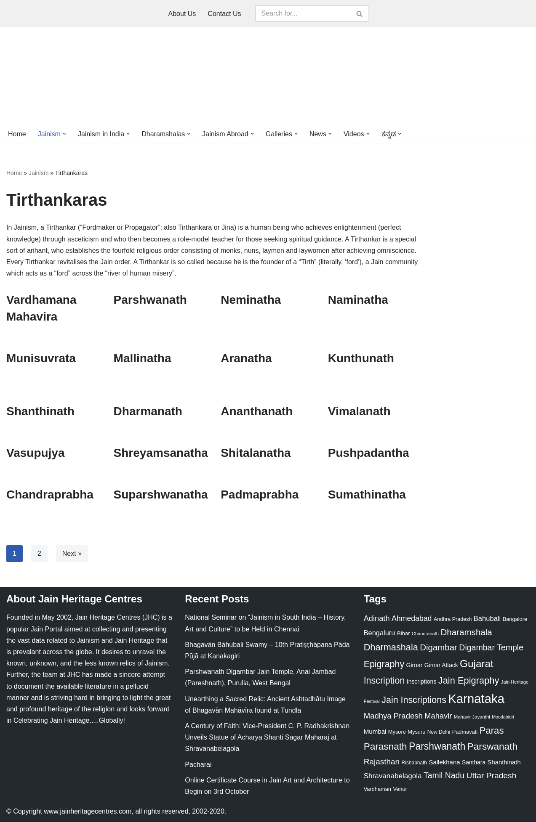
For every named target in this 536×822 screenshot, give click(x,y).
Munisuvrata (41, 358)
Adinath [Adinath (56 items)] (377, 618)
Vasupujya (35, 452)
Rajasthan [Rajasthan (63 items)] (382, 761)
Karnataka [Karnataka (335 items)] (476, 698)
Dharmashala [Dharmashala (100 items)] (391, 647)
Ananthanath (257, 411)
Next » (72, 553)
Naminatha (358, 299)
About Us (182, 13)
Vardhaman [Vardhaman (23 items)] (377, 789)
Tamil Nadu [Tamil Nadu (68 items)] (444, 775)
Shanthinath (40, 411)
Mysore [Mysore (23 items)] (397, 732)
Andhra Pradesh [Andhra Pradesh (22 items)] (453, 619)
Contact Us (224, 13)
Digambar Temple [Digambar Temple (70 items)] (491, 647)
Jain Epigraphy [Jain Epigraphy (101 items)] (468, 680)
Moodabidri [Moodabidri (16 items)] (503, 716)
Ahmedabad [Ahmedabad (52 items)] (412, 618)
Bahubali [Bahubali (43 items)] (487, 619)
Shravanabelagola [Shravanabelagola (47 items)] (393, 776)
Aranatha (246, 358)
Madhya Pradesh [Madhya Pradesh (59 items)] (393, 715)
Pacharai (198, 764)
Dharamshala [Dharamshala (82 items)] (466, 632)
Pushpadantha (368, 452)
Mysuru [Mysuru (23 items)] (416, 732)
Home (17, 134)
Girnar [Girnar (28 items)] (414, 665)
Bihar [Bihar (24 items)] (403, 633)
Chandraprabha (49, 494)
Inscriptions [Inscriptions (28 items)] (422, 681)
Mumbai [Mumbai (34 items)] (375, 731)
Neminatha (251, 299)
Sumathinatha (367, 494)
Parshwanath (150, 299)
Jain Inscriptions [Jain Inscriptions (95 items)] (413, 700)
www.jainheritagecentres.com (87, 811)
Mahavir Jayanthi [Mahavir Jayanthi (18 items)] (472, 716)
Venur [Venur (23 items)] (400, 789)
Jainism (38, 173)
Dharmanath (148, 411)
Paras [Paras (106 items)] (492, 730)
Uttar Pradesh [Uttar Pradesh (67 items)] (492, 775)
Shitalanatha (256, 452)
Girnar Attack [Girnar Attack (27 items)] (441, 665)
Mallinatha (142, 358)
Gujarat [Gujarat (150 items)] (476, 663)
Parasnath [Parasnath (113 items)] (385, 746)
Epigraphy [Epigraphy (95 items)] (384, 664)
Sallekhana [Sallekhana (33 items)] (444, 762)
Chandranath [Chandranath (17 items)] (425, 633)
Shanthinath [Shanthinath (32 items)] (504, 762)
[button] (64, 133)
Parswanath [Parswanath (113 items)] (492, 746)
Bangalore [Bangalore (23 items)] (515, 619)
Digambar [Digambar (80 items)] (438, 647)
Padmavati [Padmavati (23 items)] (465, 732)
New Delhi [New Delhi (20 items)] (438, 732)
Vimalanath (359, 411)
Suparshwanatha (161, 494)
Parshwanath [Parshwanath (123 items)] (437, 746)
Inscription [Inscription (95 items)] (384, 681)
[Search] (302, 13)
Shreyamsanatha (161, 452)
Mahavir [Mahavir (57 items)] (438, 715)
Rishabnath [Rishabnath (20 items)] (414, 763)
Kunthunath (361, 358)
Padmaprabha (260, 494)
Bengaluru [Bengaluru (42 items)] (379, 632)
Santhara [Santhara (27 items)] (473, 762)
